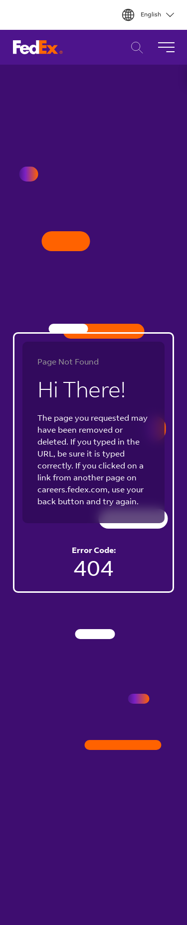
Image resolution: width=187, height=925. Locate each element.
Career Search (134, 47)
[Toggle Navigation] (166, 47)
